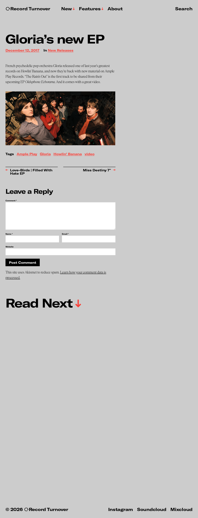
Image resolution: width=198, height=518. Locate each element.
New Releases (60, 50)
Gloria (45, 154)
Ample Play (27, 154)
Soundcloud (151, 509)
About (115, 8)
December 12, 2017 (22, 50)
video (89, 154)
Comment (11, 201)
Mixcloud (181, 509)
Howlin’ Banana (67, 154)
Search (184, 8)
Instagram (120, 509)
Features (90, 8)
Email (65, 234)
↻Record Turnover (28, 8)
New (66, 8)
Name (9, 234)
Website (10, 247)
